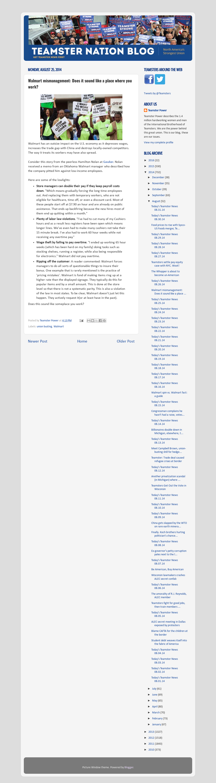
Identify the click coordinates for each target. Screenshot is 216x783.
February (157, 718)
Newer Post (37, 341)
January (157, 724)
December (158, 177)
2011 (151, 743)
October (157, 189)
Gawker (108, 162)
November (158, 183)
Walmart (59, 326)
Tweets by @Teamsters (157, 93)
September (158, 195)
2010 (151, 749)
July (154, 688)
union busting (44, 326)
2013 (151, 732)
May (155, 700)
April (155, 706)
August (156, 201)
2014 (151, 172)
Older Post (126, 341)
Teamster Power (157, 110)
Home (82, 341)
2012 (151, 737)
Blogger (128, 767)
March (156, 712)
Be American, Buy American (167, 569)
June (155, 694)
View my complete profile (158, 142)
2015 (151, 166)
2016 (151, 160)
